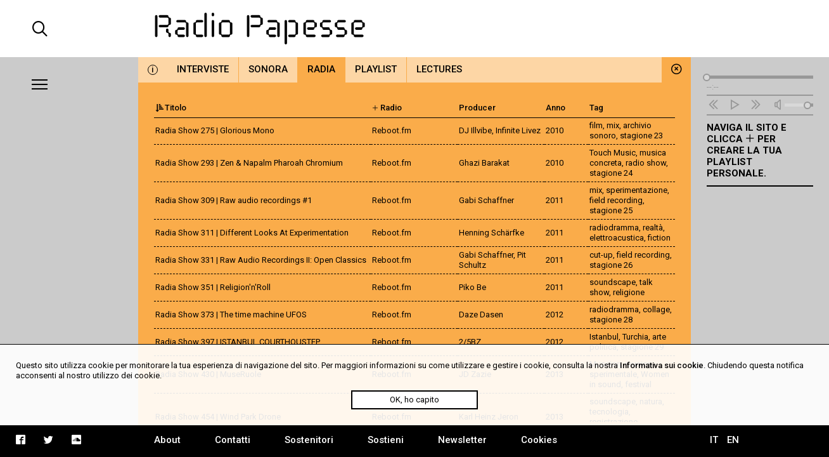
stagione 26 (611, 265)
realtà (653, 227)
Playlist (376, 69)
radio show (646, 163)
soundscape (612, 282)
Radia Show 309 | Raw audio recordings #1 (233, 200)
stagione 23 (641, 135)
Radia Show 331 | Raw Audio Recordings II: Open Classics (260, 260)
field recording (616, 200)
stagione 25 (611, 210)
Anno (555, 107)
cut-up (601, 255)
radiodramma (614, 227)
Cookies (539, 440)
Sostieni (386, 440)
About (167, 440)
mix (613, 125)
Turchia (635, 336)
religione (629, 292)
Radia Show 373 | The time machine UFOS (231, 314)
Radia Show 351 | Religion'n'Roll (213, 287)
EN (733, 440)
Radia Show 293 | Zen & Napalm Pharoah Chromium (249, 163)
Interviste (203, 69)
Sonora (268, 69)
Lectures (439, 69)
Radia (321, 69)
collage (656, 309)
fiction (659, 237)
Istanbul (604, 336)
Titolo (170, 107)
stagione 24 (611, 173)
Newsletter (462, 440)
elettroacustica (616, 237)
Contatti (232, 440)
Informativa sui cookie (662, 365)
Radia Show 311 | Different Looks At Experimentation (252, 232)
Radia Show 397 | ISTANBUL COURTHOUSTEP (237, 342)
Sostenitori (309, 440)
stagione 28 (611, 319)
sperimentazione (636, 190)
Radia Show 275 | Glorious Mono (214, 130)
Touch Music (612, 152)
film (596, 125)
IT (714, 440)
